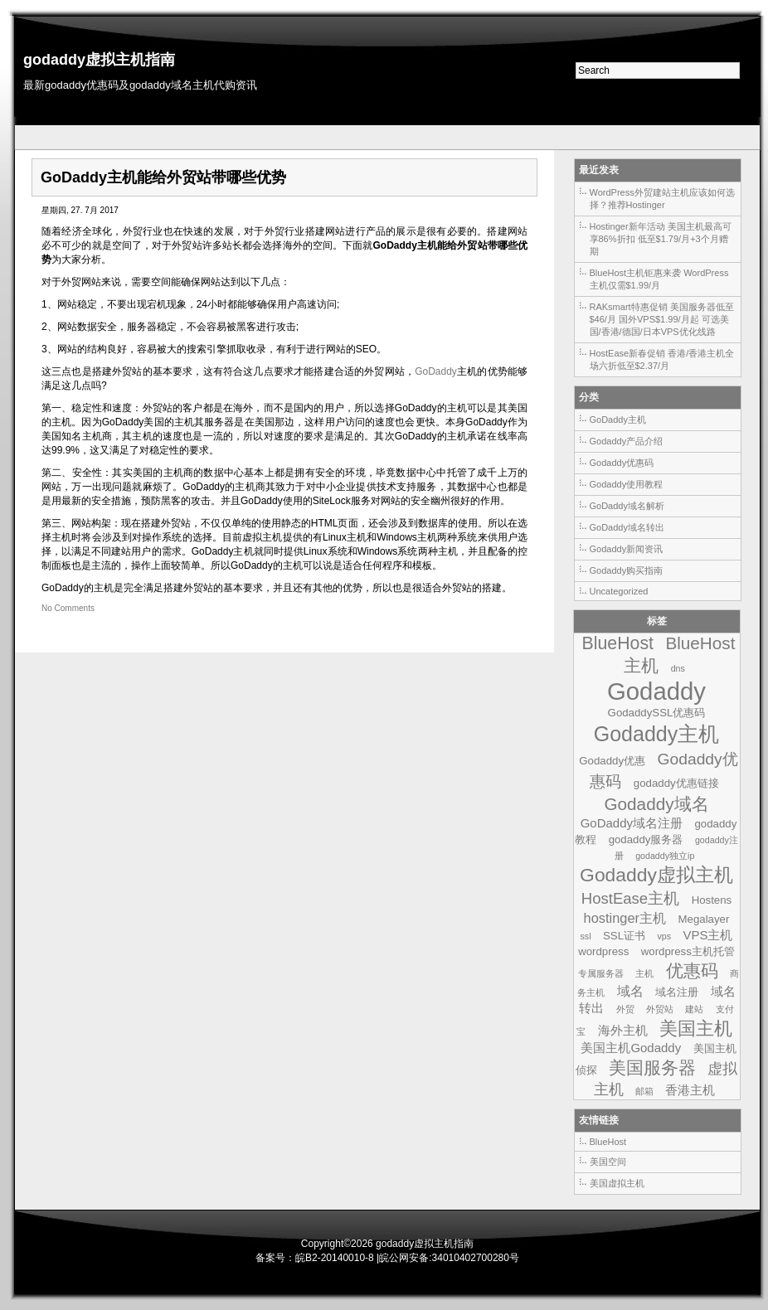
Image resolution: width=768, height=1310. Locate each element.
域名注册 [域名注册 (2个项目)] (676, 992)
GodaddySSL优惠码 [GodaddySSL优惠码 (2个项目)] (657, 712)
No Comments (68, 608)
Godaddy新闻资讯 (626, 549)
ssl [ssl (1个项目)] (586, 936)
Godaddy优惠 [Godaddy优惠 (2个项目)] (612, 760)
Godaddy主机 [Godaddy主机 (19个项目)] (657, 733)
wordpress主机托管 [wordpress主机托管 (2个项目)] (688, 951)
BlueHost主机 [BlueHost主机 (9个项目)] (679, 654)
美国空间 (608, 1162)
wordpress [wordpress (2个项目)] (603, 951)
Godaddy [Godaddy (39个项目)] (656, 691)
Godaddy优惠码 (622, 463)
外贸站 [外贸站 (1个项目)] (659, 1009)
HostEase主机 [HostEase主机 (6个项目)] (630, 898)
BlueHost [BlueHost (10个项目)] (618, 643)
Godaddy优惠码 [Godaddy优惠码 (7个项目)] (663, 770)
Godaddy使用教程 (626, 484)
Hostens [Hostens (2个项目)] (712, 900)
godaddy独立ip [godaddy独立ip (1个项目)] (664, 856)
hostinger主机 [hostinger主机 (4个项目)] (625, 917)
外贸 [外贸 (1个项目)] (625, 1009)
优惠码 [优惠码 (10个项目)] (692, 971)
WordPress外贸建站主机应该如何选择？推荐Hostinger (662, 198)
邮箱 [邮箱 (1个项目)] (644, 1091)
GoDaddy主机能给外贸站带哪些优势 (163, 177)
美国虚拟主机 (617, 1183)
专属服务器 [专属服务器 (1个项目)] (601, 973)
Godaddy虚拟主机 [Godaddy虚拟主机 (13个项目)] (656, 874)
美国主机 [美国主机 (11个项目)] (695, 1028)
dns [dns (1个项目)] (678, 668)
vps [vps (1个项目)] (664, 936)
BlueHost (608, 1142)
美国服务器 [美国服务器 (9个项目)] (652, 1067)
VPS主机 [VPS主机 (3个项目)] (708, 935)
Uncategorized (619, 591)
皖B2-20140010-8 (334, 1258)
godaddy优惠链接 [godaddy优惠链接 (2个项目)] (676, 783)
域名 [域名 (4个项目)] (630, 990)
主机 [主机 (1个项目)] (644, 973)
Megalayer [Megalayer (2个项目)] (704, 919)
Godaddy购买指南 (626, 570)
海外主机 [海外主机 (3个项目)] (623, 1030)
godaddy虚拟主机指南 (99, 59)
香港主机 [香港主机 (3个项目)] (690, 1090)
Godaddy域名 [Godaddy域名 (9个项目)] (656, 803)
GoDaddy (436, 371)
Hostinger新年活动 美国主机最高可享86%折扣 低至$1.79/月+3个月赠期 (661, 238)
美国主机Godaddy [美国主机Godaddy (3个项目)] (631, 1048)
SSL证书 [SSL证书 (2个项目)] (624, 935)
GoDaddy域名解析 (627, 506)
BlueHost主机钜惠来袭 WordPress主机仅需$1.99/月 (659, 279)
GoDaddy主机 (618, 420)
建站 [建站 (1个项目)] (694, 1009)
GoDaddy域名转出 (627, 527)
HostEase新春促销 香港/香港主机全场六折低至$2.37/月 (662, 359)
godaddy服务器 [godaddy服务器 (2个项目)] (646, 839)
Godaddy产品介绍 (626, 441)
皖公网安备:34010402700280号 (449, 1258)
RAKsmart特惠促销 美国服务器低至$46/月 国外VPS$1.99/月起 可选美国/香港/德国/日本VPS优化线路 (662, 319)
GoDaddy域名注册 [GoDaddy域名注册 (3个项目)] (632, 823)
